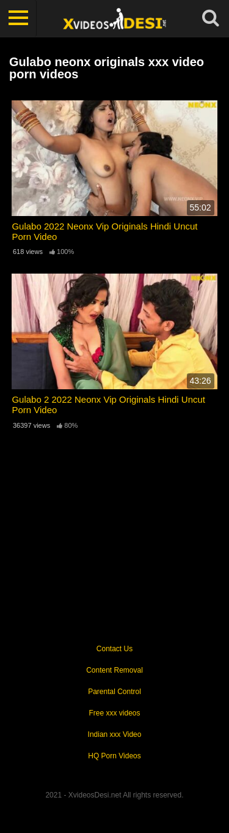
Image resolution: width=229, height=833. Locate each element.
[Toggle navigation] (18, 18)
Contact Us (114, 648)
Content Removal (114, 670)
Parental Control (114, 691)
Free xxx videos (114, 713)
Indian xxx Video (115, 734)
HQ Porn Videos (114, 756)
